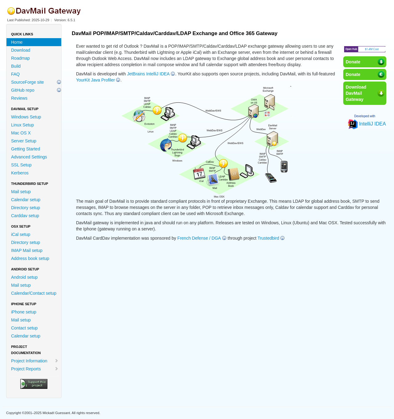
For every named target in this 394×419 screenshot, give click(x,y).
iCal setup (20, 234)
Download (20, 50)
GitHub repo (22, 90)
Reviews (19, 98)
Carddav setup (25, 215)
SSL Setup (21, 164)
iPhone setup (23, 311)
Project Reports (34, 368)
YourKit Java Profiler (95, 80)
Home (16, 42)
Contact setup (24, 327)
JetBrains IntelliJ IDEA (148, 73)
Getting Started (25, 148)
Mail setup (21, 191)
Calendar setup (25, 199)
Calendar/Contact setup (33, 293)
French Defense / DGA (199, 238)
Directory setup (25, 207)
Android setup (24, 277)
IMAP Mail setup (26, 250)
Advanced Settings (29, 156)
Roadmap (20, 58)
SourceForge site (27, 82)
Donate (353, 61)
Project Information (34, 360)
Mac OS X (21, 132)
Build (16, 66)
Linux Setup (22, 124)
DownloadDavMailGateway (356, 93)
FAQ (15, 74)
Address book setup (30, 258)
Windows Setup (26, 116)
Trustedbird (268, 238)
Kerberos (20, 172)
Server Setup (23, 140)
